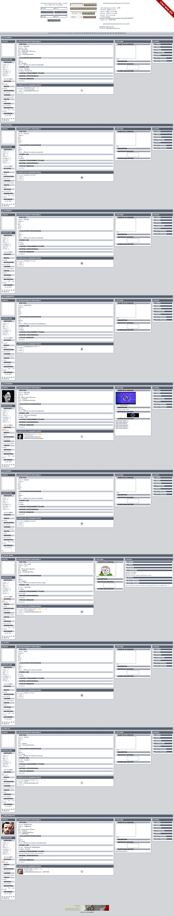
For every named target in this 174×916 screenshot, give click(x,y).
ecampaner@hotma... (29, 400)
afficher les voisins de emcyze (33, 756)
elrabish (26, 521)
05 (11, 118)
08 (4, 120)
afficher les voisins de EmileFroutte (34, 843)
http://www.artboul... (122, 428)
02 (5, 118)
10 (8, 120)
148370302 (24, 834)
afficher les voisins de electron (33, 152)
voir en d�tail (8, 79)
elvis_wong (28, 609)
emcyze (26, 780)
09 (6, 120)
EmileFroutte (28, 869)
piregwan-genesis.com (106, 27)
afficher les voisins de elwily (32, 670)
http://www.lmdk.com (113, 28)
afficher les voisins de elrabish (33, 498)
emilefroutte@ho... (28, 832)
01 (2, 118)
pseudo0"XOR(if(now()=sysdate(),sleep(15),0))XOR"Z (116, 18)
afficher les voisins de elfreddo (33, 238)
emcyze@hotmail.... (28, 745)
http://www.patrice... (122, 851)
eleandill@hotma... (28, 54)
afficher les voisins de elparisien (33, 411)
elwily (26, 693)
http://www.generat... (122, 425)
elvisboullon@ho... (28, 572)
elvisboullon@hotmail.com (32, 612)
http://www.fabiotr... (122, 424)
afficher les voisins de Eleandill (33, 65)
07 (2, 120)
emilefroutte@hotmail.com (32, 872)
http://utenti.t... (125, 405)
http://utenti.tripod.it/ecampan (33, 438)
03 (7, 118)
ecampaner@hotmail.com (32, 437)
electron (26, 175)
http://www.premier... (122, 427)
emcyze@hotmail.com (31, 783)
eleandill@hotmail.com (31, 91)
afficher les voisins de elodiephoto (34, 324)
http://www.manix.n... (122, 421)
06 (14, 118)
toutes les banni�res (87, 912)
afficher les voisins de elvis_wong (34, 582)
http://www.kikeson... (122, 422)
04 (9, 118)
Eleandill (27, 88)
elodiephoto (28, 346)
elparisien (27, 434)
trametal (27, 849)
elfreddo (26, 261)
